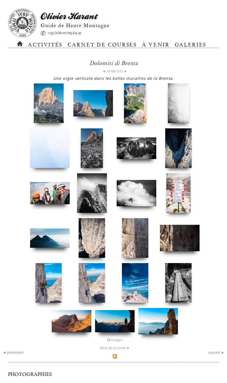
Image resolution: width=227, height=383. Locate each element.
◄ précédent (13, 352)
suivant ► (216, 352)
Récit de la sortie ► (115, 347)
